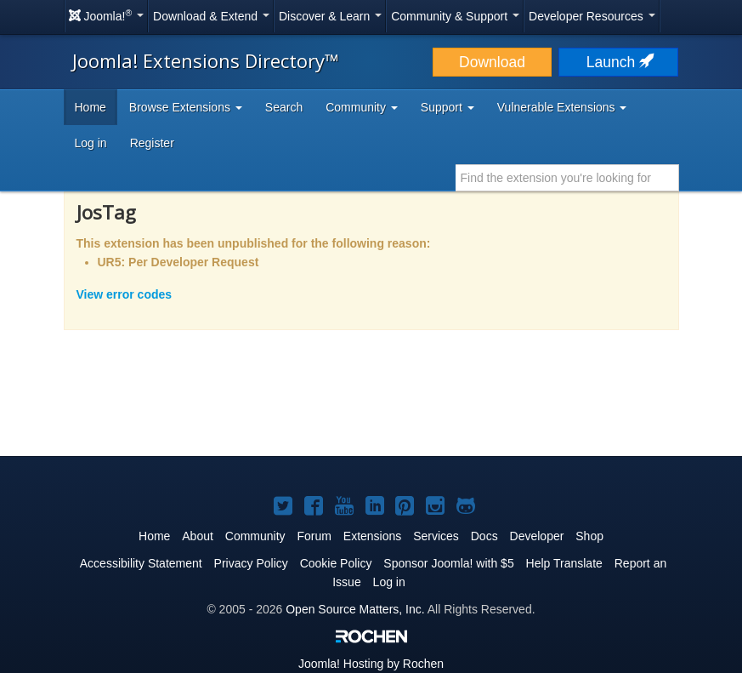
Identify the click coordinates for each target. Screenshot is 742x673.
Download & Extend (211, 16)
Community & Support (455, 16)
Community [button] (362, 107)
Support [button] (447, 107)
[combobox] (567, 177)
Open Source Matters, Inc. (355, 609)
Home (90, 107)
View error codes (124, 294)
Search (284, 107)
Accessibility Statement (141, 563)
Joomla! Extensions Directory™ (205, 60)
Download (492, 62)
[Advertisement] (371, 404)
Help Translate (564, 563)
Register (152, 143)
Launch (618, 62)
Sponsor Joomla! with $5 (448, 563)
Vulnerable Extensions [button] (562, 107)
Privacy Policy (251, 563)
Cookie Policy (336, 563)
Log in (91, 143)
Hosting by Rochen (371, 663)
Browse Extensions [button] (185, 107)
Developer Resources (592, 16)
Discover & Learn (330, 16)
